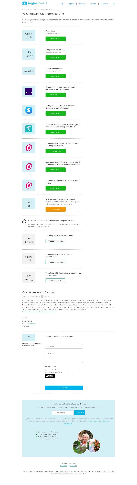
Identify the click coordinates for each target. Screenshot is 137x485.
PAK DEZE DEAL (55, 39)
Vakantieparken (36, 296)
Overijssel (46, 296)
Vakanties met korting (33, 9)
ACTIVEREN (80, 413)
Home (24, 9)
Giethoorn (31, 324)
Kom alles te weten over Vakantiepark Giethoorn (39, 312)
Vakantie (93, 4)
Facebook (63, 465)
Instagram (73, 465)
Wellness (82, 4)
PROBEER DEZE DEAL (55, 241)
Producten (104, 4)
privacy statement (94, 421)
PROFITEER (55, 209)
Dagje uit (71, 4)
